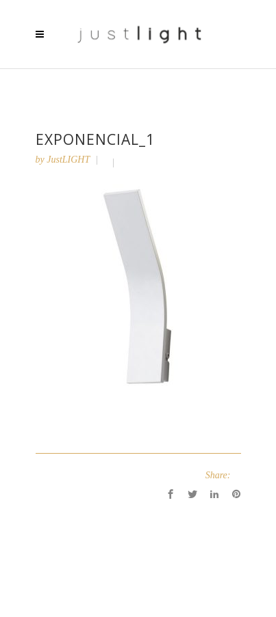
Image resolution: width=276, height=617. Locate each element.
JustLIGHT (68, 159)
